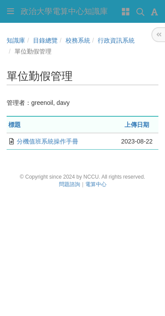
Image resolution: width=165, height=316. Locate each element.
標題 (14, 124)
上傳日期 (137, 124)
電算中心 (95, 184)
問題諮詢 (69, 184)
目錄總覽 (45, 40)
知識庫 (16, 40)
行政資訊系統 (116, 40)
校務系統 (78, 40)
